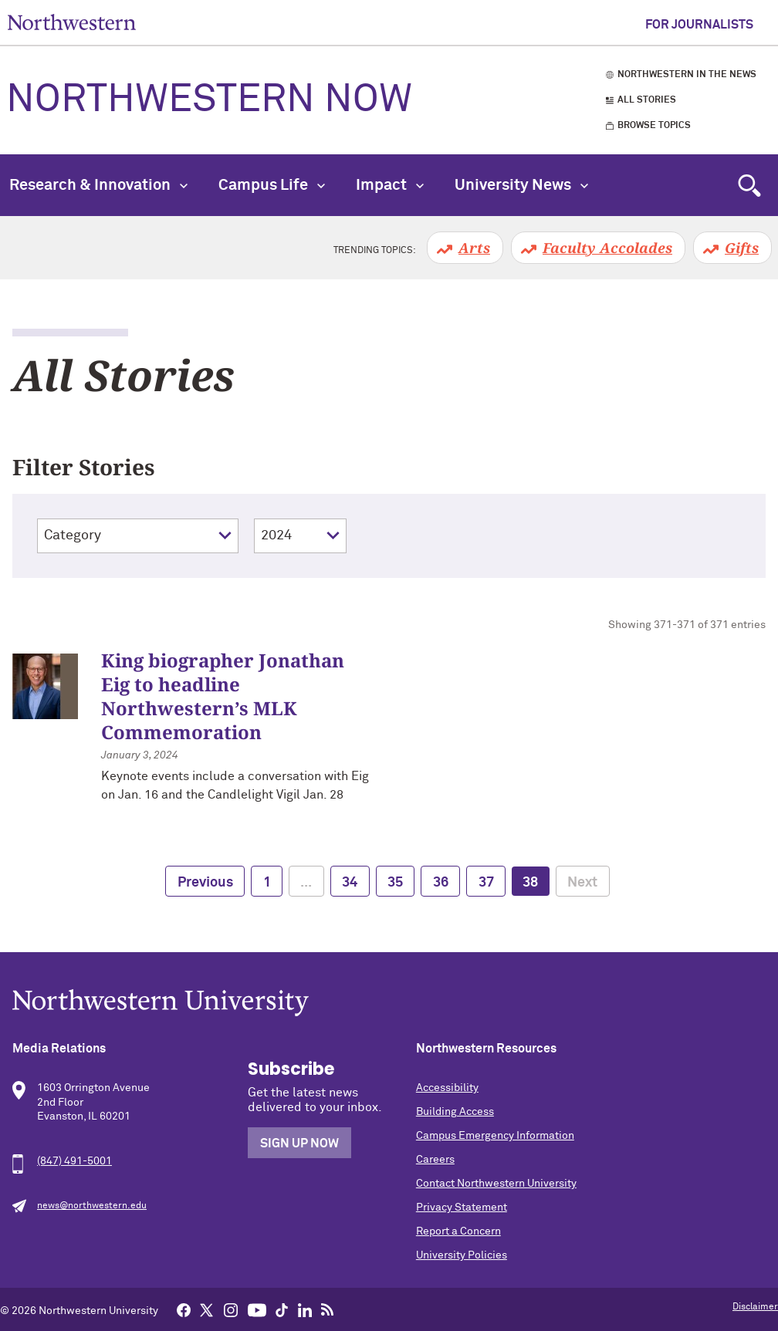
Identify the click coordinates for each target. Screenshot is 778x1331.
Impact (390, 185)
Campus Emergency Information (495, 1135)
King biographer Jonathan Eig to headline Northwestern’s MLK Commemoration (222, 696)
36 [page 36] (440, 883)
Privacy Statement (461, 1207)
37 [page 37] (486, 883)
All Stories (646, 100)
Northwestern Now (209, 100)
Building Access (455, 1111)
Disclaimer (755, 1307)
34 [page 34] (349, 883)
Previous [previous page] (205, 883)
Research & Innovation (98, 185)
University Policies (461, 1255)
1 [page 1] (267, 883)
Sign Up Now (299, 1143)
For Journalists (699, 25)
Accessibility (447, 1088)
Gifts (742, 247)
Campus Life (271, 185)
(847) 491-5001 (74, 1161)
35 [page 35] (395, 883)
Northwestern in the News (686, 74)
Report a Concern (458, 1231)
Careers (435, 1159)
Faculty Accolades (607, 247)
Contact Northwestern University (496, 1183)
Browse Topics (654, 125)
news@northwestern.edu (92, 1206)
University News (521, 185)
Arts (474, 247)
